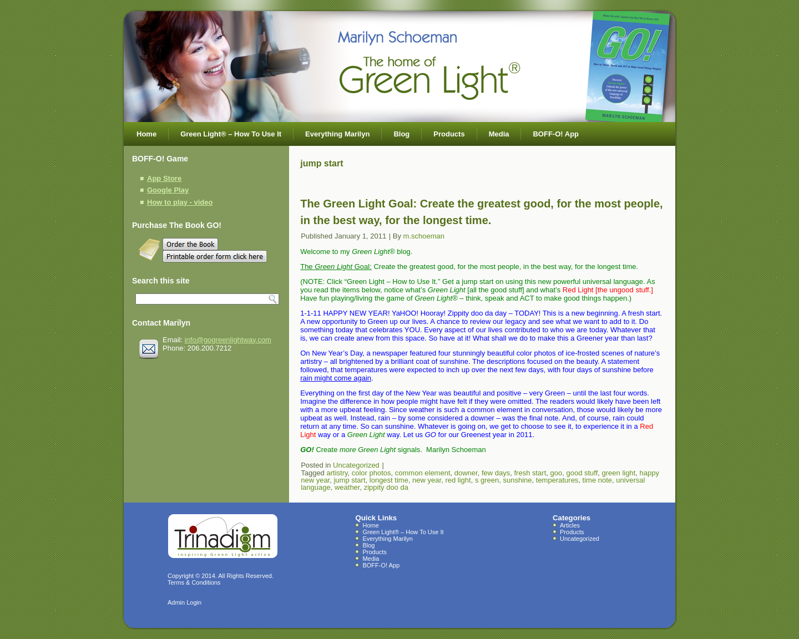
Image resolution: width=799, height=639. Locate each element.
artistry (336, 473)
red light (458, 480)
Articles (570, 525)
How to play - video (180, 202)
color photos (371, 473)
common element (423, 473)
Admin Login (184, 602)
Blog (401, 134)
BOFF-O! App (556, 134)
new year (426, 480)
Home (146, 134)
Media (499, 134)
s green (487, 480)
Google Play (168, 190)
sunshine (517, 480)
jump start (349, 480)
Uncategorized (356, 465)
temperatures (557, 480)
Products (448, 134)
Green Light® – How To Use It (230, 134)
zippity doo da (386, 487)
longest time (389, 480)
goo (556, 473)
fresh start (530, 473)
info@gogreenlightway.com (228, 340)
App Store (164, 178)
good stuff (582, 473)
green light (619, 473)
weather (347, 487)
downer (466, 473)
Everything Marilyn (337, 134)
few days (496, 473)
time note (597, 480)
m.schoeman (423, 236)
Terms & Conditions (194, 582)
